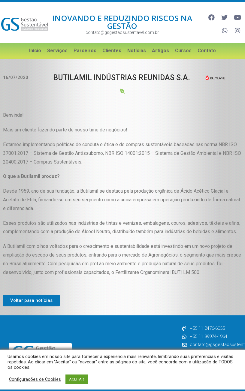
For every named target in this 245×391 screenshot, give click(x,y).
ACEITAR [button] (76, 379)
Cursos (183, 47)
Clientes (111, 47)
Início (35, 47)
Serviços (57, 47)
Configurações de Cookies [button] (35, 379)
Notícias (136, 47)
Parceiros (85, 47)
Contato (207, 47)
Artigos (160, 47)
